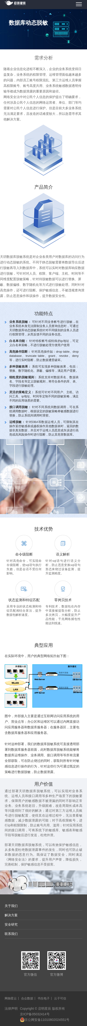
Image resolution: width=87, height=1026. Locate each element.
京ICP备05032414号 (35, 1014)
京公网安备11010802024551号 (44, 1019)
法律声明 (11, 1008)
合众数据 (27, 998)
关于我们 (11, 906)
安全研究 (11, 924)
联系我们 (11, 934)
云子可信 (60, 998)
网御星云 (11, 998)
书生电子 (44, 998)
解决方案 (11, 915)
